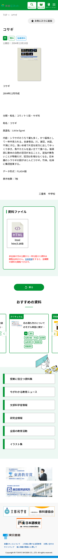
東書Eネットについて (12, 545)
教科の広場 (41, 5)
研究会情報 (17, 419)
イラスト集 (17, 445)
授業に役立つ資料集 (22, 380)
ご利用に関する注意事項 (32, 545)
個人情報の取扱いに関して (27, 549)
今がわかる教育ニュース (25, 393)
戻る (29, 288)
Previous (4, 335)
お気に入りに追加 (42, 21)
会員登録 (29, 259)
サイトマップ (9, 549)
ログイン (48, 5)
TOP (5, 14)
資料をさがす (32, 5)
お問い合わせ (49, 545)
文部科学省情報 (20, 406)
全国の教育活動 (20, 432)
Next (54, 335)
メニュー (54, 5)
